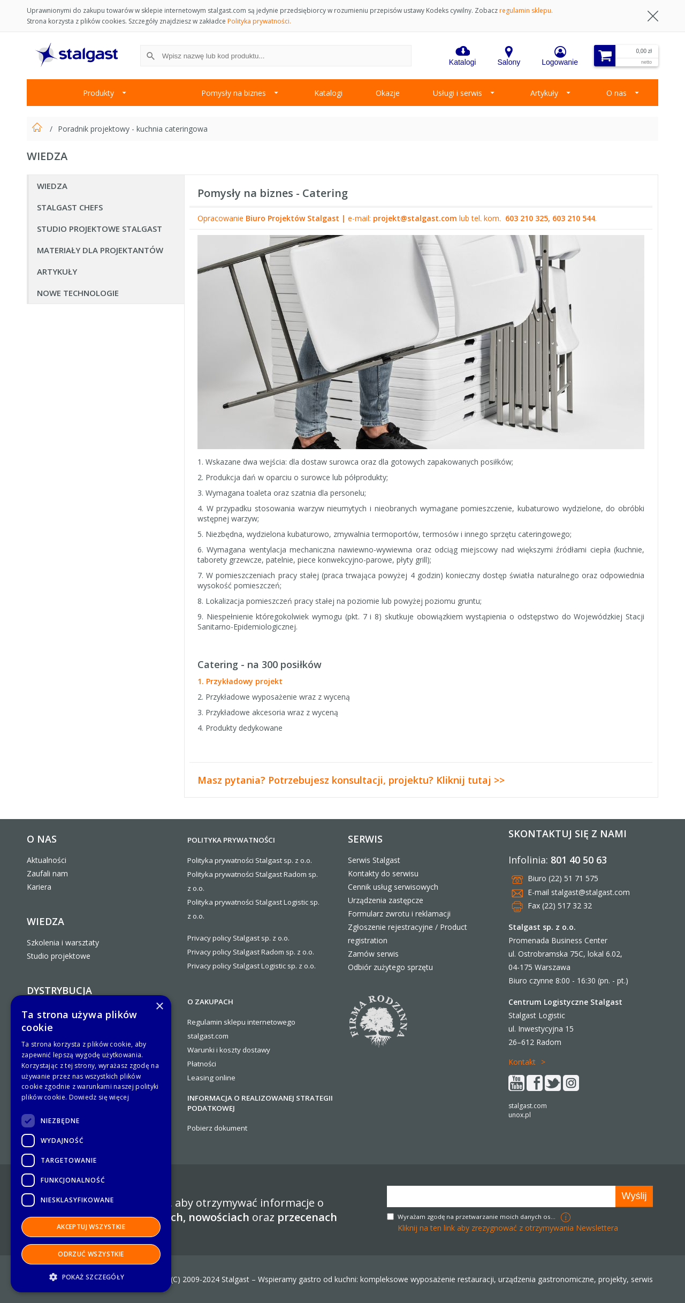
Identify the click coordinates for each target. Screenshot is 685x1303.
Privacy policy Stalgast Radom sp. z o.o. (250, 952)
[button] (91, 1276)
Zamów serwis (373, 954)
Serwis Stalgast (374, 860)
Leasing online (211, 1077)
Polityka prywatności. (259, 21)
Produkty (98, 93)
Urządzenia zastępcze (385, 900)
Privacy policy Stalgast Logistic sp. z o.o (250, 966)
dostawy (256, 1050)
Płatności (201, 1064)
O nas (616, 93)
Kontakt (522, 1062)
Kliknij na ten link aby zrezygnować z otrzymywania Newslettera (508, 1228)
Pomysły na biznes (233, 93)
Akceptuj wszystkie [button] (91, 1226)
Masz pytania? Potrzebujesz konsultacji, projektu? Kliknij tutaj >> (351, 780)
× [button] (159, 1007)
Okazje (388, 93)
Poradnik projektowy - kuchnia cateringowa (133, 129)
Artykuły (544, 93)
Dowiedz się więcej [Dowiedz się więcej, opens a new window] (99, 1097)
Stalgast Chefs (70, 207)
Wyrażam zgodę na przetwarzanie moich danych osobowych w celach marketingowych (478, 1217)
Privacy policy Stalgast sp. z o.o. (238, 938)
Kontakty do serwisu (383, 873)
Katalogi (328, 93)
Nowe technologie (78, 292)
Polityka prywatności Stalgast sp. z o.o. (249, 860)
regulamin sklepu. (526, 10)
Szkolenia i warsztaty (63, 942)
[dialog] (91, 1143)
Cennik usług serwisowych (393, 887)
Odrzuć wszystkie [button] (91, 1254)
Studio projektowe (58, 956)
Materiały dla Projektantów (100, 250)
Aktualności (46, 860)
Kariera (39, 887)
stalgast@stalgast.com (590, 892)
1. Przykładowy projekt (240, 681)
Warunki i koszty (214, 1050)
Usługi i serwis (457, 93)
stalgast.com (527, 1105)
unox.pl (519, 1114)
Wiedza (52, 185)
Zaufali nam (47, 873)
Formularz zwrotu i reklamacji (399, 913)
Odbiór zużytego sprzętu (390, 967)
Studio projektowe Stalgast (99, 228)
